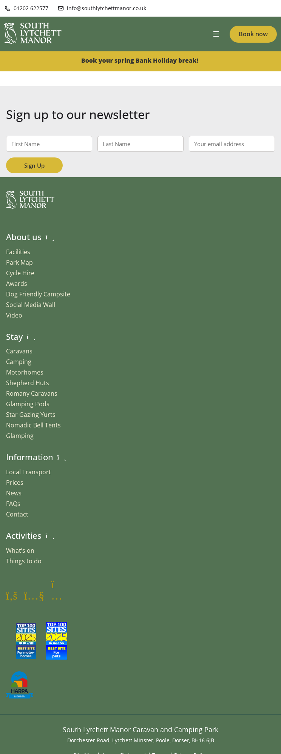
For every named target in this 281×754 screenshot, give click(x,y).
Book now (253, 34)
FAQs (13, 504)
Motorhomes (24, 372)
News (14, 493)
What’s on (20, 550)
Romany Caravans (31, 393)
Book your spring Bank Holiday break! (140, 60)
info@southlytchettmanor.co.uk (106, 8)
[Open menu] (216, 34)
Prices (14, 482)
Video (14, 315)
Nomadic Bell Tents (33, 425)
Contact (17, 514)
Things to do (24, 561)
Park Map (19, 262)
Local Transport (28, 472)
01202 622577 (31, 8)
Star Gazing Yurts (31, 414)
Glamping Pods (27, 404)
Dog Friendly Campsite (38, 294)
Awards (16, 283)
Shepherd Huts (27, 383)
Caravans (19, 351)
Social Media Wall (30, 305)
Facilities (18, 252)
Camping (18, 362)
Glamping (20, 436)
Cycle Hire (20, 273)
